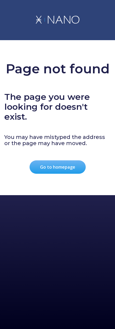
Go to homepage (57, 167)
